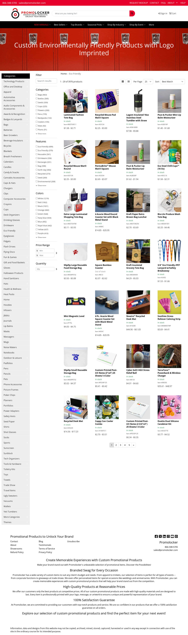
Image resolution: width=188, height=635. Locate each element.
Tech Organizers (12, 458)
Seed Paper (9, 421)
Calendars (8, 161)
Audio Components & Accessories (14, 107)
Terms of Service (47, 548)
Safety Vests (9, 416)
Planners (8, 400)
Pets (6, 379)
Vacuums (8, 501)
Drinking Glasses (12, 220)
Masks (7, 331)
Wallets (7, 506)
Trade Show (9, 485)
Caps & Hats (10, 183)
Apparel (7, 92)
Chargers (8, 188)
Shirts (6, 426)
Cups (6, 209)
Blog (41, 541)
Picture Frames (11, 389)
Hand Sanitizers (11, 278)
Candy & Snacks (11, 172)
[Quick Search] (91, 13)
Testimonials (45, 545)
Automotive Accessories (9, 99)
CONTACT (154, 2)
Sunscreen (9, 448)
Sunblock (8, 453)
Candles (7, 167)
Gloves (7, 267)
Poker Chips (9, 395)
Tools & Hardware (12, 464)
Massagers (9, 336)
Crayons (8, 204)
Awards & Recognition (14, 114)
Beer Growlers (11, 135)
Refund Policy (17, 552)
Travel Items (10, 490)
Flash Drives (9, 246)
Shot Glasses (10, 432)
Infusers (7, 310)
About (13, 545)
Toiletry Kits (9, 469)
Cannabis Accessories (14, 177)
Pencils (7, 373)
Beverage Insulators (13, 140)
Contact (14, 541)
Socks (6, 437)
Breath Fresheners (13, 156)
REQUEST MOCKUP (139, 2)
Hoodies (8, 304)
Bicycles (7, 145)
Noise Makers (10, 347)
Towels (7, 479)
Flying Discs (9, 251)
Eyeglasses (9, 236)
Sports (7, 442)
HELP (183, 2)
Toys (6, 474)
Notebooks (9, 352)
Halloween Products (13, 273)
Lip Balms (8, 326)
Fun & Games (10, 257)
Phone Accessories (13, 384)
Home (7, 299)
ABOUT (171, 2)
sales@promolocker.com (32, 2)
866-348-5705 (9, 2)
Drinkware (9, 225)
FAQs (163, 2)
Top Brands (77, 24)
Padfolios (8, 363)
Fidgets (7, 241)
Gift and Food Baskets (14, 262)
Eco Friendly (9, 230)
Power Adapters (11, 410)
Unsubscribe (73, 541)
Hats (6, 283)
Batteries (8, 130)
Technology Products (14, 81)
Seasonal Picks (96, 24)
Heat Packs (9, 294)
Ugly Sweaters (10, 495)
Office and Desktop (13, 86)
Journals (8, 320)
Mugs (6, 342)
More (151, 24)
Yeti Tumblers (10, 511)
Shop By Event (137, 24)
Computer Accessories (15, 198)
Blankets (8, 151)
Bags (6, 124)
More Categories (12, 517)
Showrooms (16, 548)
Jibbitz (7, 315)
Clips (6, 193)
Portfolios (8, 405)
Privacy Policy (45, 552)
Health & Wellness (12, 289)
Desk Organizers (12, 214)
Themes (7, 522)
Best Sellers (60, 24)
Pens (6, 368)
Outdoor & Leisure (13, 357)
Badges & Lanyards (13, 119)
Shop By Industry (116, 24)
